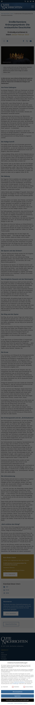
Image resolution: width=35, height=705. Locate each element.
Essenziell (4, 686)
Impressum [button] (25, 703)
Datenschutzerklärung (19, 682)
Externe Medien (28, 686)
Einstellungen (15, 683)
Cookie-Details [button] (10, 703)
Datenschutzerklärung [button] (18, 703)
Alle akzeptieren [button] (17, 692)
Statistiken (15, 686)
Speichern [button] (17, 696)
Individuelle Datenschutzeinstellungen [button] (17, 700)
